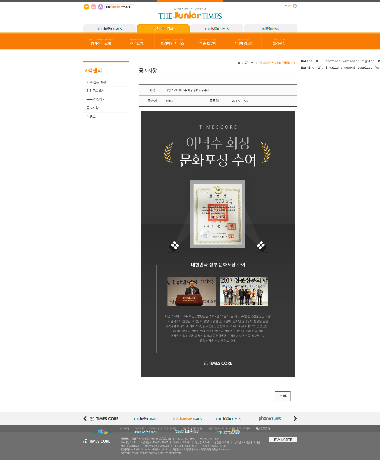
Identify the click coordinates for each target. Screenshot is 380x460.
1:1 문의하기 (95, 91)
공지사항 (92, 108)
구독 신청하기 (96, 99)
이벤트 (91, 117)
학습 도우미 (208, 42)
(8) (310, 62)
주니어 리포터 (243, 42)
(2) (311, 69)
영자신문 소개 (101, 42)
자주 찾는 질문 (96, 82)
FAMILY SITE (283, 440)
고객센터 (279, 42)
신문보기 (136, 42)
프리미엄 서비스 (172, 42)
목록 (283, 396)
